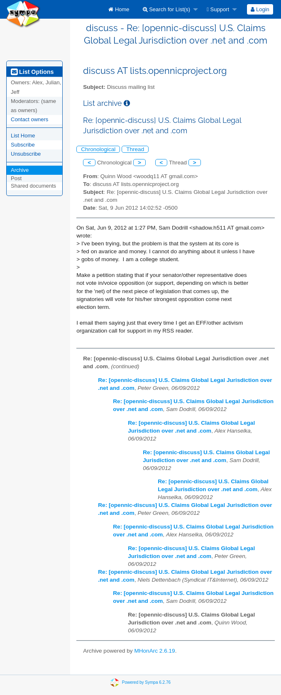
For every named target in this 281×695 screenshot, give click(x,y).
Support (218, 9)
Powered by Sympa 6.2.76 (146, 682)
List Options (32, 72)
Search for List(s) (167, 9)
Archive (20, 170)
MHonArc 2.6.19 (154, 651)
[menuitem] (119, 9)
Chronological (98, 149)
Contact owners (29, 119)
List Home (23, 135)
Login (260, 9)
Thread (135, 149)
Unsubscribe (26, 154)
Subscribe (23, 145)
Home (118, 9)
